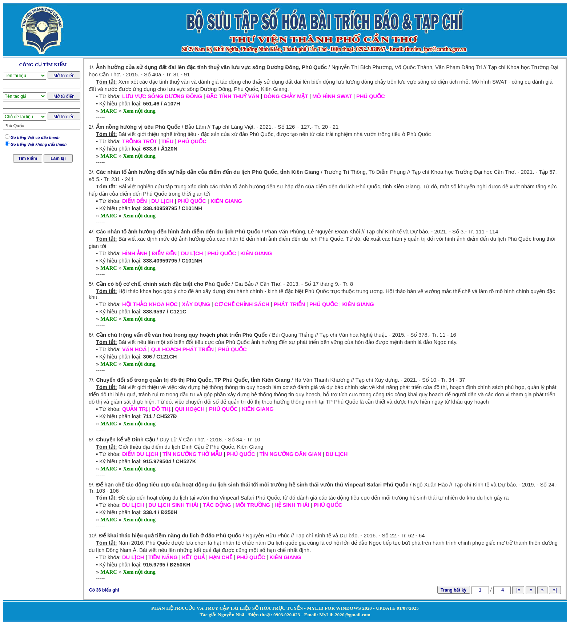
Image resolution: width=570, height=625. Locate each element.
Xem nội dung (139, 111)
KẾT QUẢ (193, 557)
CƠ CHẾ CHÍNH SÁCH (241, 304)
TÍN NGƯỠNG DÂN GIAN (290, 454)
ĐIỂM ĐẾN (134, 201)
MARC (108, 111)
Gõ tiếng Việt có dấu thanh (35, 137)
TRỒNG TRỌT (139, 141)
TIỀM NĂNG (162, 557)
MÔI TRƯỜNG (253, 505)
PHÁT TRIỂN (289, 304)
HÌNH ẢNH (135, 253)
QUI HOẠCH (190, 409)
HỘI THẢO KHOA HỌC (150, 304)
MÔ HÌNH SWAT (332, 96)
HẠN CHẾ (220, 557)
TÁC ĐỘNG (217, 505)
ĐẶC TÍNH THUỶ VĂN (233, 96)
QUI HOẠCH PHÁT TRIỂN (182, 349)
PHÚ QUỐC (370, 96)
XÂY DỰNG (196, 304)
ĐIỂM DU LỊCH (140, 454)
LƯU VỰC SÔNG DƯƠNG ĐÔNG (162, 96)
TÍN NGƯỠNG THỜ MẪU (192, 454)
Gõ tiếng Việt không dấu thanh (39, 144)
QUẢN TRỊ (135, 409)
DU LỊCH (162, 201)
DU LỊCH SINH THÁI (173, 505)
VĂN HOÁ (134, 349)
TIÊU (167, 141)
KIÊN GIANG (226, 201)
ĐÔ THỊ (161, 409)
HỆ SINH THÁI (291, 505)
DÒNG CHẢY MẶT (286, 96)
